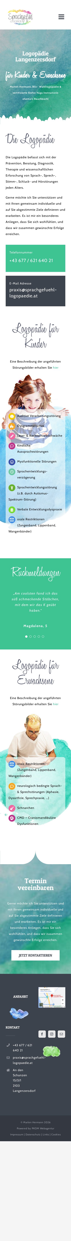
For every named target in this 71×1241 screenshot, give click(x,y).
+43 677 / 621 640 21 (31, 260)
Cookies (56, 1134)
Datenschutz (33, 1134)
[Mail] (61, 1034)
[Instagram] (51, 1034)
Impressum (16, 1134)
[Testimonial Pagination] (26, 636)
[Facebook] (42, 1034)
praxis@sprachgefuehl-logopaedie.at (23, 1060)
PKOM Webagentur (43, 1128)
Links (46, 1134)
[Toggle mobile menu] (62, 16)
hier (56, 367)
